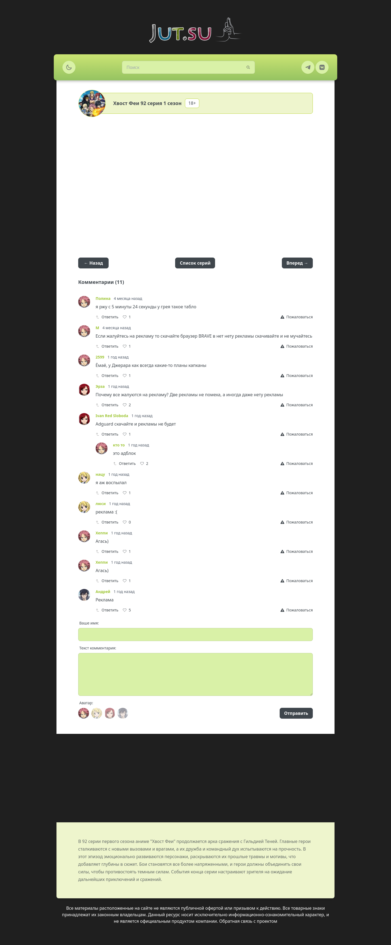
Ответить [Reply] (107, 316)
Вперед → (297, 263)
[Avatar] (83, 713)
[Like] (127, 317)
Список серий (195, 263)
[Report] (296, 317)
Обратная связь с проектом (248, 921)
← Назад (93, 263)
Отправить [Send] (296, 713)
